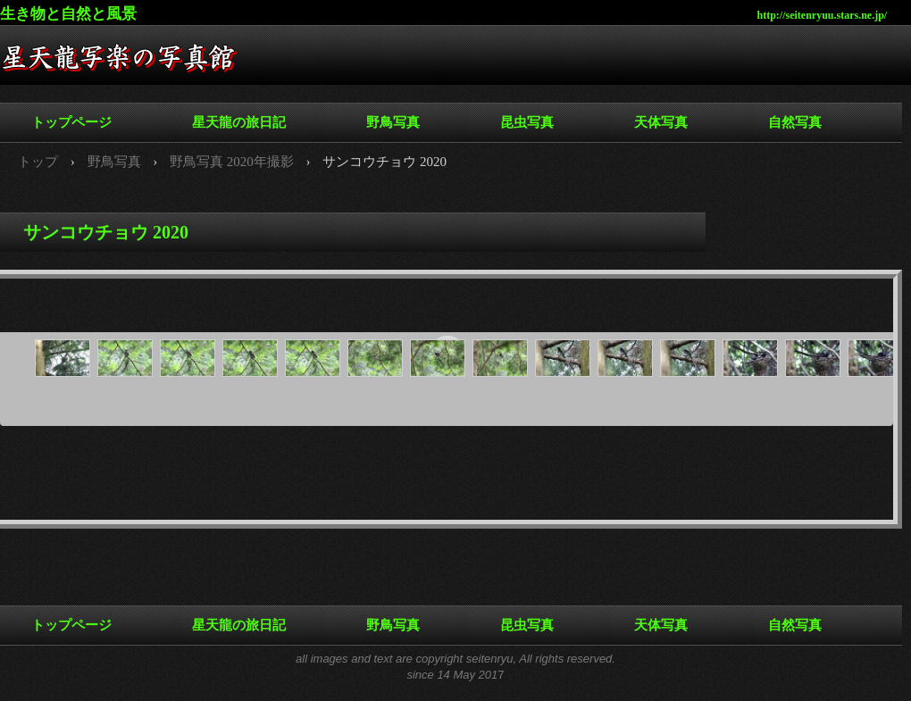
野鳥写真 (393, 122)
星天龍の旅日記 (239, 122)
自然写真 (795, 122)
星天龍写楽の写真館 (134, 62)
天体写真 (661, 122)
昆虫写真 (527, 122)
